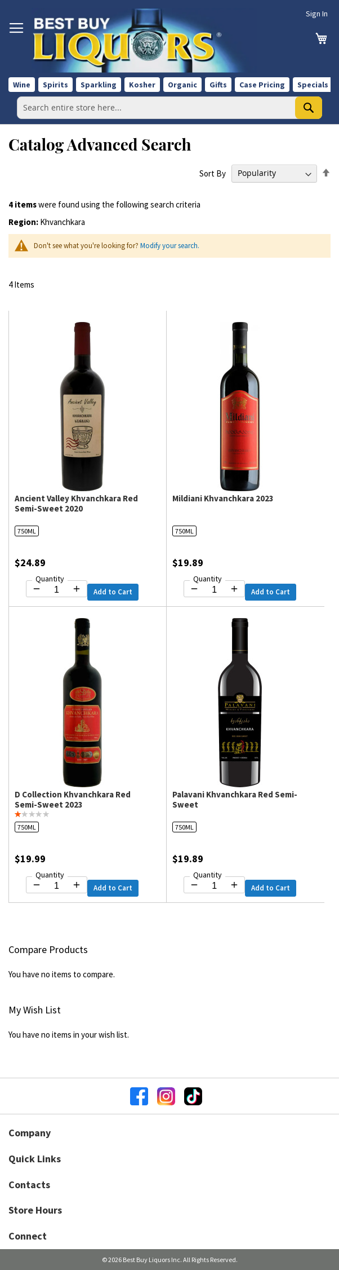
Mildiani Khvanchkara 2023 (223, 498)
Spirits (55, 85)
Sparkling (99, 85)
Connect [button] (27, 1235)
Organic (182, 85)
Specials (312, 85)
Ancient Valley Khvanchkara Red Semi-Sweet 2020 (76, 503)
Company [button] (29, 1132)
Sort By (212, 172)
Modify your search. (169, 245)
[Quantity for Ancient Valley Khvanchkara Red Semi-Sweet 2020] (56, 590)
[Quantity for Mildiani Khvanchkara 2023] (214, 590)
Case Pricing (262, 85)
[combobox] (169, 107)
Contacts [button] (29, 1184)
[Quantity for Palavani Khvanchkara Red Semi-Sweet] (214, 886)
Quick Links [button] (34, 1158)
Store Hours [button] (35, 1209)
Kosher (142, 85)
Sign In (317, 13)
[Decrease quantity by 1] (36, 588)
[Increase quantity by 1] (76, 588)
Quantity (49, 579)
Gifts (218, 85)
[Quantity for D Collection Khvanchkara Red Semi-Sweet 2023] (56, 886)
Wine (21, 85)
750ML (26, 531)
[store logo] (144, 40)
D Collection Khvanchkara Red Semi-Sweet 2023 (73, 799)
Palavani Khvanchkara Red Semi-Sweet (234, 799)
